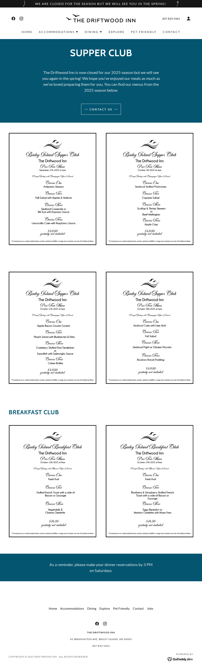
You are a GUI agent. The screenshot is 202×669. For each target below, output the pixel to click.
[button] (189, 18)
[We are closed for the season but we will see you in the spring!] (101, 4)
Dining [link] (91, 608)
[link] (13, 18)
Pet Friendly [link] (144, 32)
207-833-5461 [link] (171, 18)
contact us (101, 109)
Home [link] (27, 32)
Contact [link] (171, 32)
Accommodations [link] (72, 608)
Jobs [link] (150, 608)
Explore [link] (117, 32)
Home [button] (53, 608)
